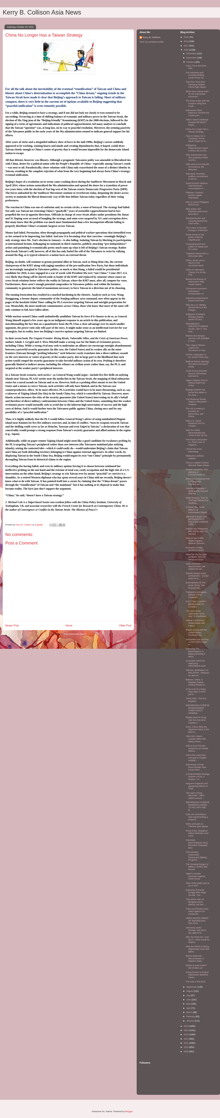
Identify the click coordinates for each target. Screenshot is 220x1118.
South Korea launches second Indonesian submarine (196, 373)
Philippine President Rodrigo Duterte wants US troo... (195, 317)
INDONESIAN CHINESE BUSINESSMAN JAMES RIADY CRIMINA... (197, 709)
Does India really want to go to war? (197, 884)
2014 (186, 1030)
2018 (186, 41)
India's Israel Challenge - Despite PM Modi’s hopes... (198, 122)
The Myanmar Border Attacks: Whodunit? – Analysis (197, 402)
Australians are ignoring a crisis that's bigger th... (197, 642)
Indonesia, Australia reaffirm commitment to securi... (197, 176)
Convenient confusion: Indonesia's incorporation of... (196, 291)
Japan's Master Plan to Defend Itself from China (197, 383)
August (190, 991)
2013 (186, 1034)
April (188, 1008)
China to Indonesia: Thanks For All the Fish (196, 272)
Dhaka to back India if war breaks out (196, 966)
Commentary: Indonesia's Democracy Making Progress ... (196, 856)
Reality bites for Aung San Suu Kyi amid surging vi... (196, 720)
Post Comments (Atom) (75, 634)
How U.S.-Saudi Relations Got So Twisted (195, 423)
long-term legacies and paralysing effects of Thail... (197, 786)
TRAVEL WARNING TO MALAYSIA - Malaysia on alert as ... (197, 673)
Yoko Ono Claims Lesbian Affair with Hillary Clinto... (196, 739)
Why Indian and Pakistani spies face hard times (196, 211)
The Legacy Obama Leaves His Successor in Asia (195, 348)
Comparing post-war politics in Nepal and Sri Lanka (197, 246)
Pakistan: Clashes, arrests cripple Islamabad (195, 195)
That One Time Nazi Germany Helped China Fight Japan (196, 84)
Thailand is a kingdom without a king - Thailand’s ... (196, 595)
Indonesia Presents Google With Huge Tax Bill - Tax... (196, 892)
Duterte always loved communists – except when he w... (197, 576)
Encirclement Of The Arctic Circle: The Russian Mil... (195, 585)
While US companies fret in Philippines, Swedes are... (198, 481)
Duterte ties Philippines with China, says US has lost (197, 531)
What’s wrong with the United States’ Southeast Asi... (196, 632)
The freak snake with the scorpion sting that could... (197, 103)
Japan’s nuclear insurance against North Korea (195, 876)
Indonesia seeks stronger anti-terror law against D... (196, 930)
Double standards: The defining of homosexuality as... (197, 472)
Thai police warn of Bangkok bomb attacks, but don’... (196, 902)
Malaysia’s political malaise (195, 457)
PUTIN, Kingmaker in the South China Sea (197, 356)
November (191, 57)
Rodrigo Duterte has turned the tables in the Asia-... (196, 392)
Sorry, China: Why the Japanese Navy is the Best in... (197, 729)
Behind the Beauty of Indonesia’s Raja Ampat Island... (196, 282)
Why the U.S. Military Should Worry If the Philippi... (196, 307)
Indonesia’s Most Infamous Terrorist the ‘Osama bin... (197, 113)
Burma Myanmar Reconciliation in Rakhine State (195, 958)
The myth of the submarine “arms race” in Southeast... (197, 613)
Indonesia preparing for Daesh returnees (197, 299)
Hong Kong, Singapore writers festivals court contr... (197, 833)
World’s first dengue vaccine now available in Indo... (197, 338)
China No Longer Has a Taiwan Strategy (197, 130)
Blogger (128, 1111)
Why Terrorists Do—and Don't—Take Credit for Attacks (197, 939)
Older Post (125, 625)
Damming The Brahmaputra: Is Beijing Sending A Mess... (195, 652)
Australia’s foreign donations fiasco (195, 548)
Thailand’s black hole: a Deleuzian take (197, 254)
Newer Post (12, 625)
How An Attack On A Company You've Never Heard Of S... (196, 138)
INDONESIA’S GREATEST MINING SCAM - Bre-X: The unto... (197, 327)
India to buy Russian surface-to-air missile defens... (197, 748)
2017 (186, 45)
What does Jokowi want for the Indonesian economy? (197, 94)
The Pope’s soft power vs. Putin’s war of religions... (196, 442)
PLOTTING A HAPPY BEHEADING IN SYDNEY (196, 604)
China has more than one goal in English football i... (196, 757)
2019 (186, 37)
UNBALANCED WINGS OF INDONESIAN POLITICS (197, 921)
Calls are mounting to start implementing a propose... (197, 817)
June (189, 999)
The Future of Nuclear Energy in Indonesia (196, 229)
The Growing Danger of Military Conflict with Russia (197, 867)
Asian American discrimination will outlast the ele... (195, 566)
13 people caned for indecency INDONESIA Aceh (195, 663)
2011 (186, 1043)
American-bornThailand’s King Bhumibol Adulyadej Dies (196, 844)
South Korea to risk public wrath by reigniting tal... (195, 237)
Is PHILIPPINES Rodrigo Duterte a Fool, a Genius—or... (198, 776)
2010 (186, 1047)
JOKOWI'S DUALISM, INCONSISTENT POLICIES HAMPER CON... (197, 520)
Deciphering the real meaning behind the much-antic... (196, 221)
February (191, 1016)
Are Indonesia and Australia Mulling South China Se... (195, 75)
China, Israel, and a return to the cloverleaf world (195, 263)
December (191, 53)
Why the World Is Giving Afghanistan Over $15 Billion (197, 949)
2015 (186, 1026)
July (188, 995)
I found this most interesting (194, 450)
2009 (186, 1051)
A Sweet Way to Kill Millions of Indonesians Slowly (196, 510)
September (192, 987)
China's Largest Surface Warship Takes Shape (197, 464)
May (188, 1003)
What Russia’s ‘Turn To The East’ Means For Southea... (197, 500)
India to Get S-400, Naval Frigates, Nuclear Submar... (196, 540)
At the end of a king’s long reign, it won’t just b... (196, 692)
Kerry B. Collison (151, 37)
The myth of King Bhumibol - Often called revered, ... (195, 795)
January (190, 1021)
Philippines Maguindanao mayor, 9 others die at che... (197, 148)
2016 (186, 50)
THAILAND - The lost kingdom (196, 699)
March (189, 1012)
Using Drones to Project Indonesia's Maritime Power (197, 975)
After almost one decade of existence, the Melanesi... (197, 167)
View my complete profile (152, 42)
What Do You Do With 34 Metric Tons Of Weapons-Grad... (196, 557)
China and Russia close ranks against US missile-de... (197, 911)
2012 (186, 1039)
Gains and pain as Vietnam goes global (197, 825)
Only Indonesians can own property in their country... (197, 157)
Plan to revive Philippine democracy (197, 203)
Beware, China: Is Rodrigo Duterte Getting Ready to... (196, 682)
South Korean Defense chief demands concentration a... (197, 186)
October (190, 62)
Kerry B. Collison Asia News (42, 12)
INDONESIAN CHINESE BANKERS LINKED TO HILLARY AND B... (197, 806)
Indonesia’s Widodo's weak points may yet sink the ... (197, 491)
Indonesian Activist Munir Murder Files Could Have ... (196, 767)
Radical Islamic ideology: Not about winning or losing (198, 364)
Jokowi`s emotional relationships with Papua (195, 623)
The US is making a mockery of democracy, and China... (195, 412)
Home (69, 625)
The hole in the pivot (195, 981)
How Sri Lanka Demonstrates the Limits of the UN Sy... (197, 432)
